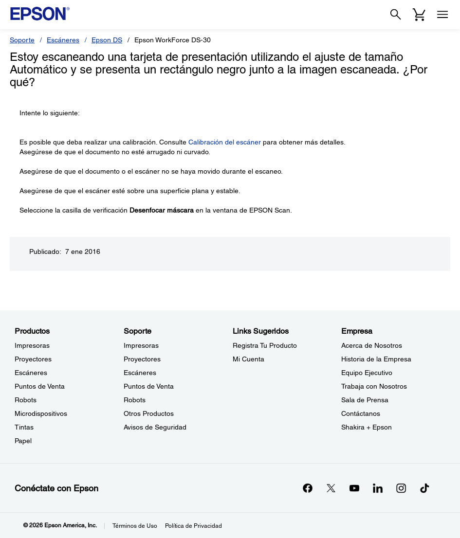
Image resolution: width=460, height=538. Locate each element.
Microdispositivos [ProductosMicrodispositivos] (41, 413)
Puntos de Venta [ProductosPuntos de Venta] (40, 386)
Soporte (22, 40)
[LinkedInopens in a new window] (377, 488)
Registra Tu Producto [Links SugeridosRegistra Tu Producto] (265, 345)
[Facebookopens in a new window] (307, 488)
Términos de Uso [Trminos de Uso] (134, 525)
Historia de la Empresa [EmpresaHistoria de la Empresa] (376, 359)
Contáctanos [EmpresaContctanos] (360, 413)
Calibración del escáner (224, 142)
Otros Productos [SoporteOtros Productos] (149, 413)
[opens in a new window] (424, 488)
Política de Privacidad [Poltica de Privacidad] (193, 525)
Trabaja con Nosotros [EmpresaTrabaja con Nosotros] (374, 386)
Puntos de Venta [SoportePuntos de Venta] (149, 386)
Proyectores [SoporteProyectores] (142, 359)
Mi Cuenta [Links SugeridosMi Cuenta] (248, 359)
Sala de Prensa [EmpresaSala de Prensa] (364, 400)
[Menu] (442, 14)
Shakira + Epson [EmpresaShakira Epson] (366, 427)
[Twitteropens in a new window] (331, 488)
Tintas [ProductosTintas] (24, 427)
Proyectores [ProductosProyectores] (33, 359)
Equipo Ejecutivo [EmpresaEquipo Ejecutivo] (366, 373)
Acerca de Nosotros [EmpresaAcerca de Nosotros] (371, 345)
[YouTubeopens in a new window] (354, 488)
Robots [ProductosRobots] (26, 400)
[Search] (396, 14)
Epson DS (107, 40)
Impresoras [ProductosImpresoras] (32, 345)
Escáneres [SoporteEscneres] (140, 373)
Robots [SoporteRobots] (135, 400)
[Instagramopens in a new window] (401, 488)
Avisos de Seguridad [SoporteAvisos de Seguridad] (155, 427)
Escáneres (63, 40)
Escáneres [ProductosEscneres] (31, 373)
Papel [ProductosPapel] (23, 441)
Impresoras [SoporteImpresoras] (141, 345)
